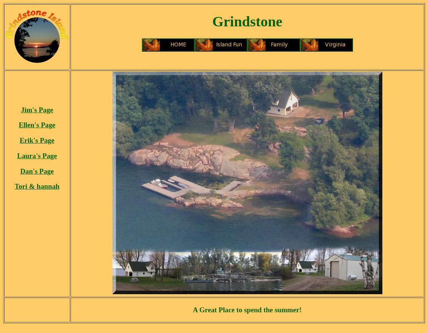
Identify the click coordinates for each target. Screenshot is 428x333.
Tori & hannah (37, 186)
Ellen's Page (37, 125)
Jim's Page (37, 110)
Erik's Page (37, 140)
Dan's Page (37, 171)
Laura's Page (37, 156)
